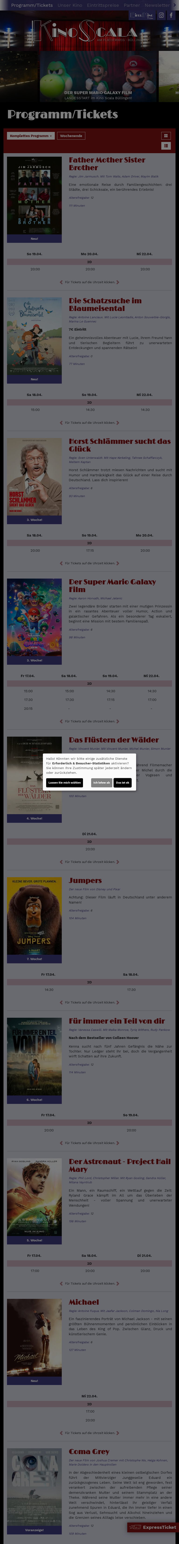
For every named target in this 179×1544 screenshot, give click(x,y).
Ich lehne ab (101, 782)
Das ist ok (122, 782)
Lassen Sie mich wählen (64, 782)
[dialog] (89, 772)
